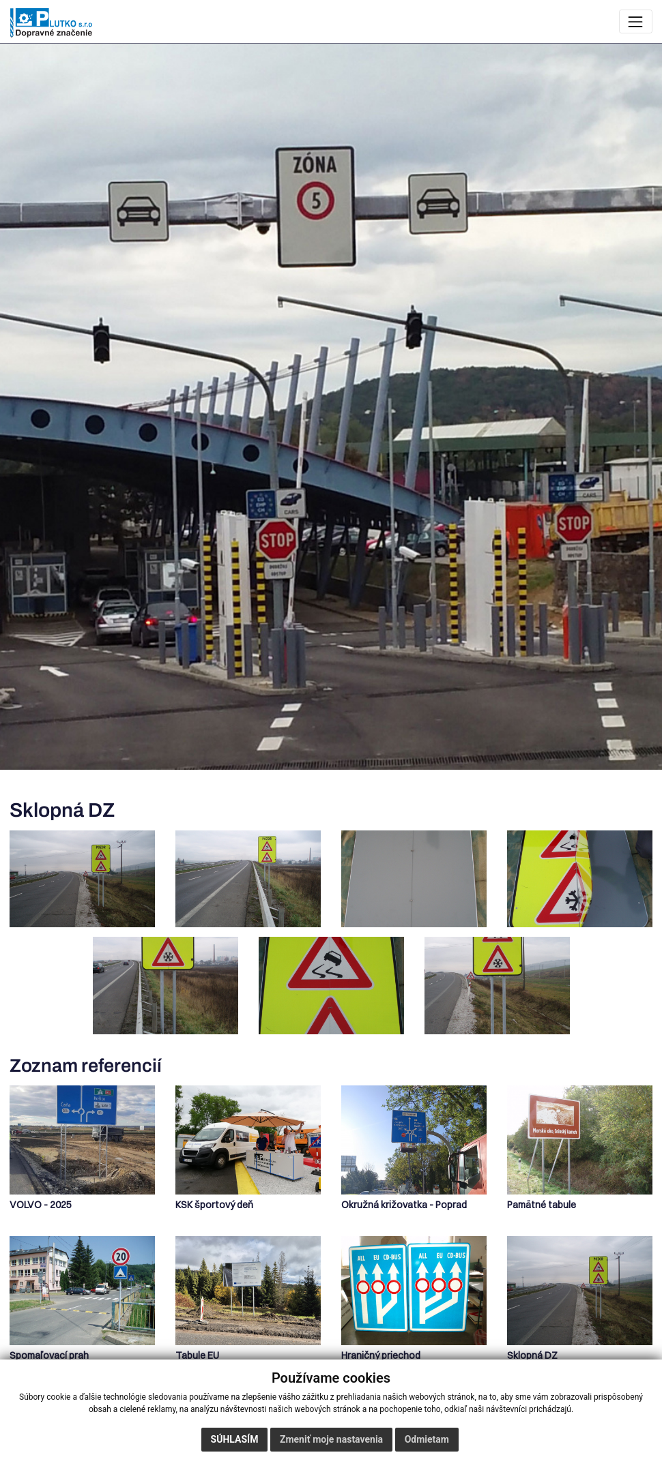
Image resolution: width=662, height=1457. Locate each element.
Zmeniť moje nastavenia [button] (331, 1439)
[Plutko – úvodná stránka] (51, 22)
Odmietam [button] (427, 1439)
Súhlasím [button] (235, 1439)
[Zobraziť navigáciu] (635, 21)
